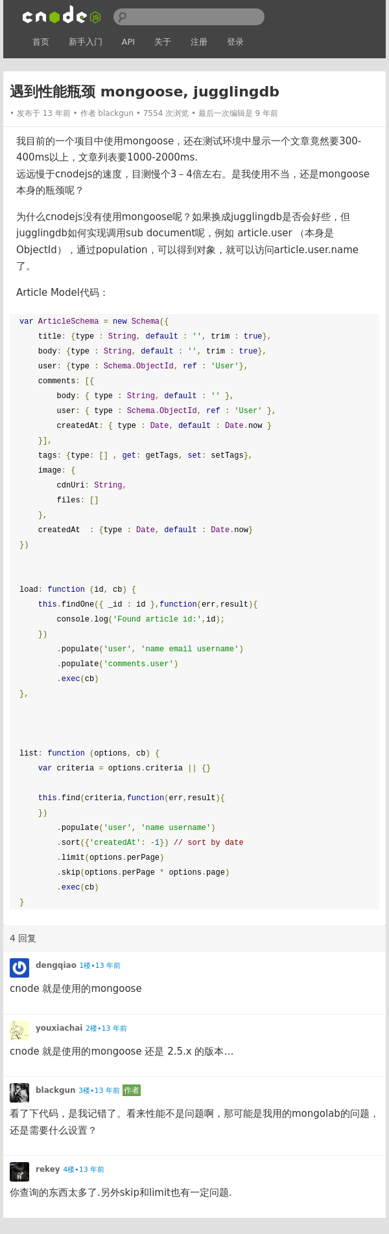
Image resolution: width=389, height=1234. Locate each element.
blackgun (116, 113)
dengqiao (56, 965)
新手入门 (85, 42)
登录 (235, 42)
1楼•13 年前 (100, 965)
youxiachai (59, 1028)
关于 (162, 42)
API (129, 42)
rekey (48, 1169)
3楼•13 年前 (99, 1090)
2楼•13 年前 (106, 1028)
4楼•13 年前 (83, 1169)
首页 (40, 42)
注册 (199, 42)
